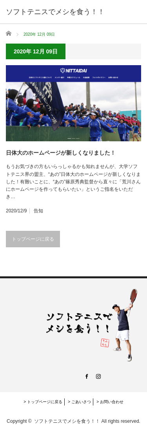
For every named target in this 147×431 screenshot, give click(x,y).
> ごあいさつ (79, 402)
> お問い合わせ (109, 402)
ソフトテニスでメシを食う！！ (67, 421)
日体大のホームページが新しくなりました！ (61, 153)
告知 (38, 211)
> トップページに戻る (43, 402)
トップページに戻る (33, 239)
